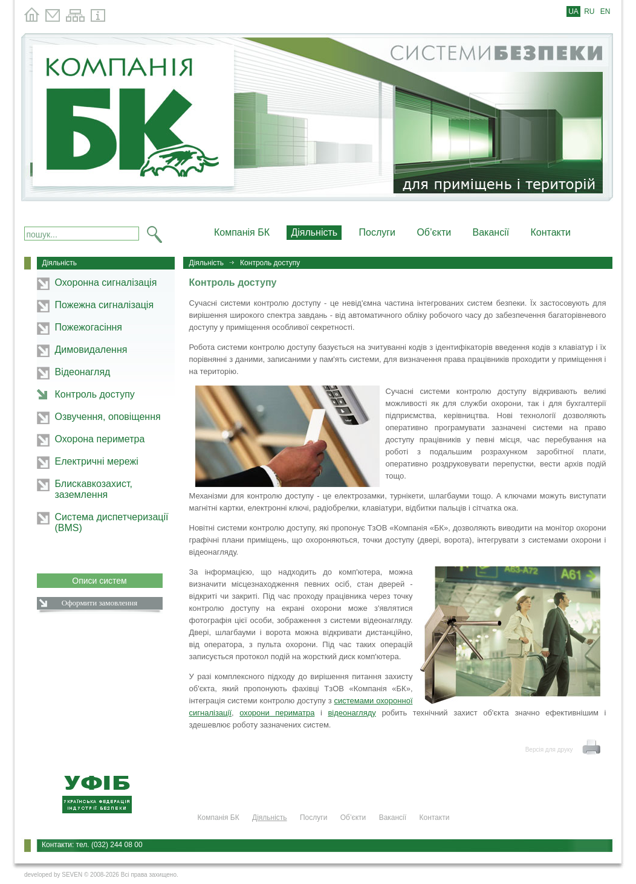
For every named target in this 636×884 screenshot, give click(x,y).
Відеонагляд (83, 372)
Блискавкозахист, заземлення (93, 489)
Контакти (551, 232)
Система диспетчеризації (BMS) (112, 522)
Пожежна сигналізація (104, 305)
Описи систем (99, 581)
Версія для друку (549, 749)
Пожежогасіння (89, 327)
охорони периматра (276, 712)
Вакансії (491, 232)
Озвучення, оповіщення (108, 416)
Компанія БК (242, 232)
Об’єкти (434, 232)
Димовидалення (91, 349)
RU (589, 11)
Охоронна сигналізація (106, 282)
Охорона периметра (100, 439)
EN (605, 11)
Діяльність (206, 263)
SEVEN (72, 874)
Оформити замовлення (99, 602)
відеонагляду (351, 712)
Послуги (377, 232)
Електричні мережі (96, 461)
